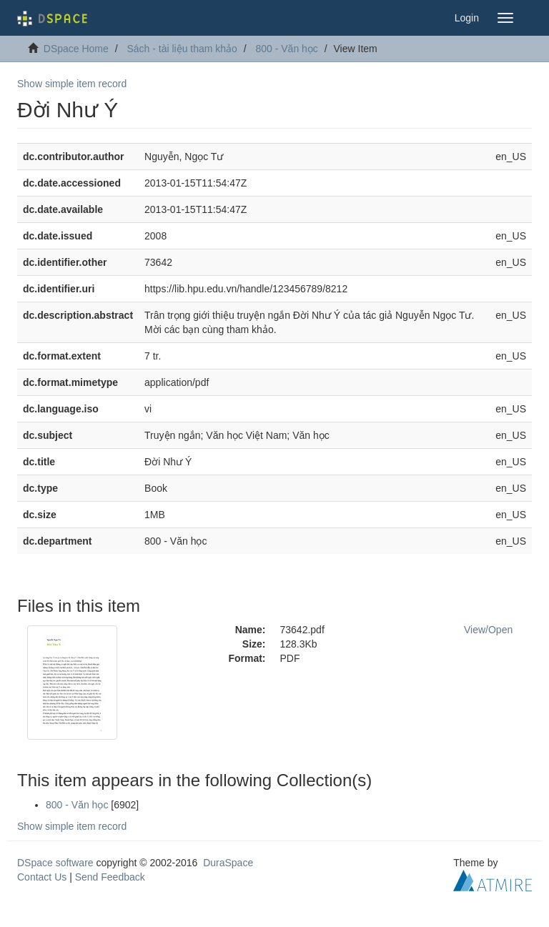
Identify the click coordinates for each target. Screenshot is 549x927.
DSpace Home (76, 48)
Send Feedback (110, 877)
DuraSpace (228, 862)
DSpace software (55, 862)
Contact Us (41, 877)
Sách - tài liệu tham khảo (182, 48)
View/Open (488, 629)
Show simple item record (72, 83)
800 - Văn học (286, 48)
